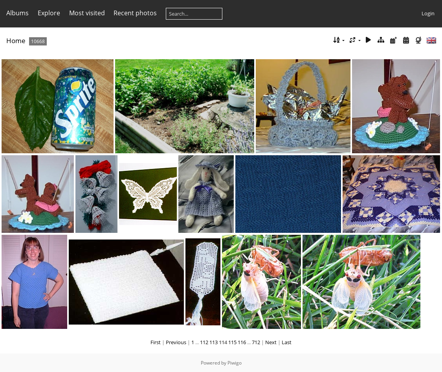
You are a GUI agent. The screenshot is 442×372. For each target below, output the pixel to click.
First (155, 342)
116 (242, 342)
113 (213, 342)
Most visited (87, 13)
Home (16, 40)
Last (287, 342)
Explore (49, 13)
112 (204, 342)
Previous (176, 342)
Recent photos (135, 13)
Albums (17, 13)
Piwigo (234, 362)
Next (271, 342)
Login (428, 13)
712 (256, 342)
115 (232, 342)
